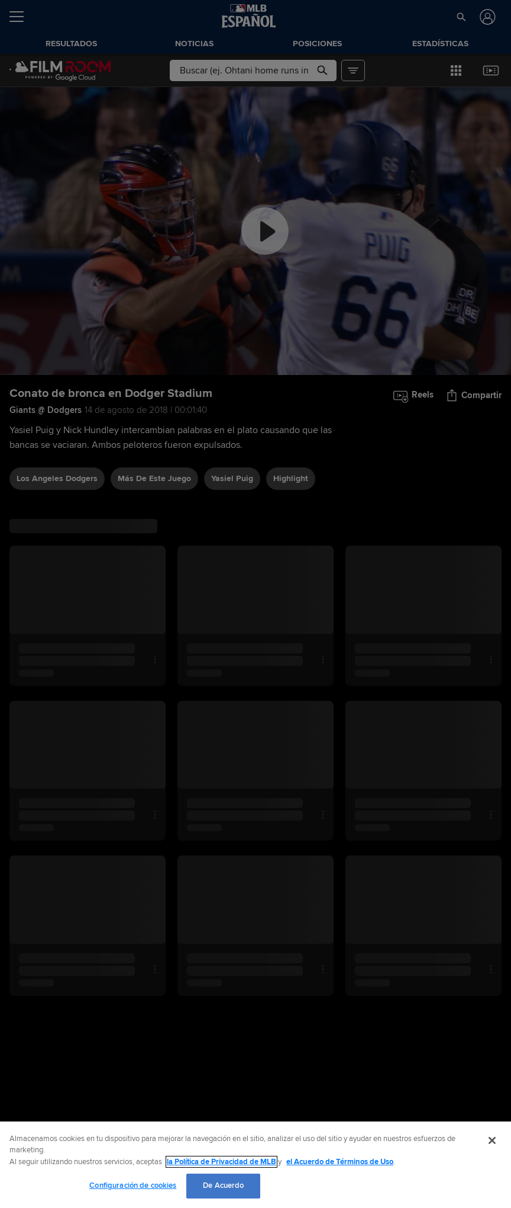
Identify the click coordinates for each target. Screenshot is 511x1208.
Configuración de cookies (132, 1185)
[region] (255, 1165)
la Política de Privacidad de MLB (221, 1162)
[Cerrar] (492, 1140)
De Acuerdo (223, 1185)
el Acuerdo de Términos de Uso (339, 1162)
